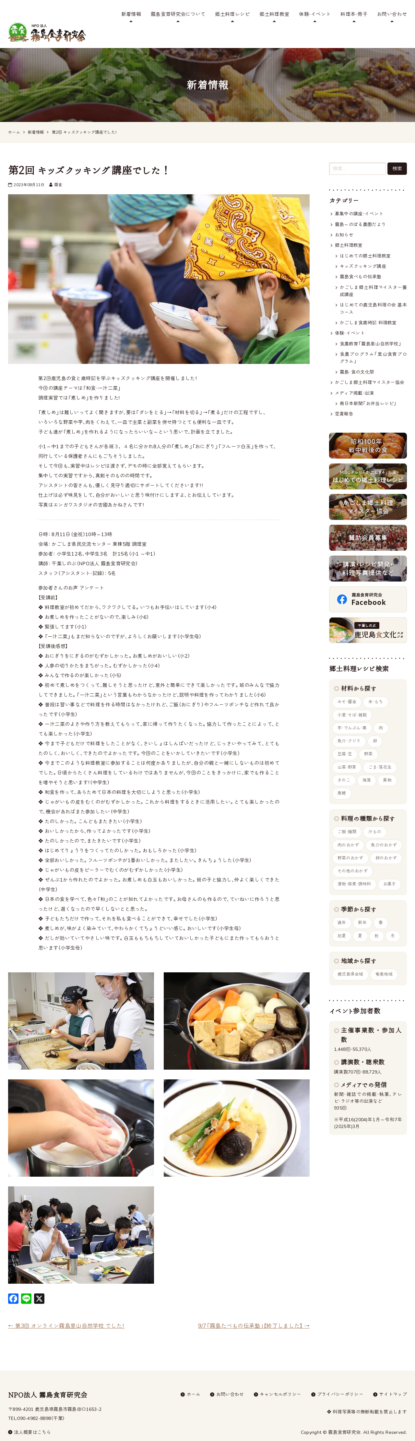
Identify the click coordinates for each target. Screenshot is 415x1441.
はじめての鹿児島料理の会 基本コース (373, 293)
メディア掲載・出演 (354, 378)
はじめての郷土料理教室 (365, 240)
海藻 (366, 765)
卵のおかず (386, 843)
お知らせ (344, 219)
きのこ (344, 765)
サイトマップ (393, 1378)
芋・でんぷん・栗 (352, 712)
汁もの (375, 817)
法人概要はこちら (29, 1417)
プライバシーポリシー (340, 1378)
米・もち (376, 687)
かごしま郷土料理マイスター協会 (370, 367)
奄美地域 (384, 959)
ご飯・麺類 (347, 817)
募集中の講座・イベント (359, 198)
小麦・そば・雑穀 (352, 699)
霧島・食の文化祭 (357, 357)
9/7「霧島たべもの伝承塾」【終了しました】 (254, 1310)
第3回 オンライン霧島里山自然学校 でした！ (66, 1310)
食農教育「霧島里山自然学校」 (370, 328)
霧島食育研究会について (178, 14)
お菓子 (389, 869)
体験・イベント (315, 14)
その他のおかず (353, 856)
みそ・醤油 (347, 687)
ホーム (194, 1378)
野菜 (368, 739)
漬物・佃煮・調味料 (354, 869)
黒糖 (342, 778)
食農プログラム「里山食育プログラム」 (373, 342)
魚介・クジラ (349, 726)
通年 (342, 908)
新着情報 (131, 14)
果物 (387, 765)
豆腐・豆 (345, 739)
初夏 (342, 921)
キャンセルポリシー (281, 1378)
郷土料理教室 (274, 14)
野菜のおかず (350, 843)
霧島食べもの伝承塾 (361, 261)
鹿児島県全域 (350, 959)
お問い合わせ (392, 14)
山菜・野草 (347, 752)
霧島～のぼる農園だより (360, 209)
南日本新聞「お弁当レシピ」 (368, 388)
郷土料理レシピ (232, 14)
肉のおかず (348, 830)
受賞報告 (344, 398)
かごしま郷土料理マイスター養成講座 (373, 275)
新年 (362, 908)
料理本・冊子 (353, 14)
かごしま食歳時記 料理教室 (368, 307)
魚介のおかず (384, 830)
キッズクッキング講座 (363, 250)
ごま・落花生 (380, 752)
